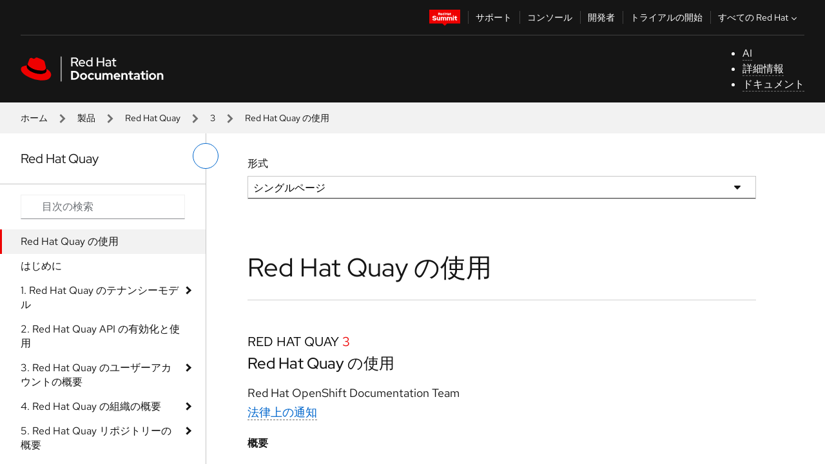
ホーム (34, 118)
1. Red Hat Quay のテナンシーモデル (100, 297)
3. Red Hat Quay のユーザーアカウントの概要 (96, 375)
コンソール (549, 17)
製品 (86, 118)
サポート (494, 17)
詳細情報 (763, 68)
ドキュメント (773, 84)
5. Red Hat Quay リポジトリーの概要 (96, 438)
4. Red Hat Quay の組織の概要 (91, 406)
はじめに (41, 266)
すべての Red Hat (759, 17)
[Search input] (103, 207)
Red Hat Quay (152, 118)
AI (747, 53)
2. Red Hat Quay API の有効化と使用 (100, 336)
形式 (258, 163)
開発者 (601, 17)
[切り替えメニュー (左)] (205, 156)
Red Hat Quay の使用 (70, 241)
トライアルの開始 (666, 17)
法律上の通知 (282, 412)
